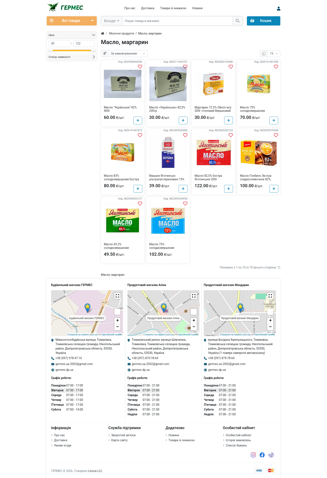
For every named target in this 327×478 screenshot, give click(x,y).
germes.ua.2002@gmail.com (74, 364)
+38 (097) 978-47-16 (68, 358)
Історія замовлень (238, 440)
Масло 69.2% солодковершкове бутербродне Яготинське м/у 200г (120, 249)
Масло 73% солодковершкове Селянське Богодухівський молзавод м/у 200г (258, 113)
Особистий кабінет (239, 435)
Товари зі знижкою (173, 8)
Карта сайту (119, 440)
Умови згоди (62, 445)
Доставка (147, 8)
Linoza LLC (95, 471)
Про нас (129, 8)
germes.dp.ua (64, 369)
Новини (197, 8)
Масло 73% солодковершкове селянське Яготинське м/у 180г (167, 249)
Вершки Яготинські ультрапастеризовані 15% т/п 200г (166, 179)
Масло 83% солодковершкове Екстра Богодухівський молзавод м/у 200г (122, 181)
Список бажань (236, 445)
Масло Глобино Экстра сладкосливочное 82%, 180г (256, 179)
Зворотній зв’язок (123, 435)
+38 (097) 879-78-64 (145, 358)
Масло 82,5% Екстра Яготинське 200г (208, 177)
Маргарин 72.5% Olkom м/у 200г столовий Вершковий (213, 109)
